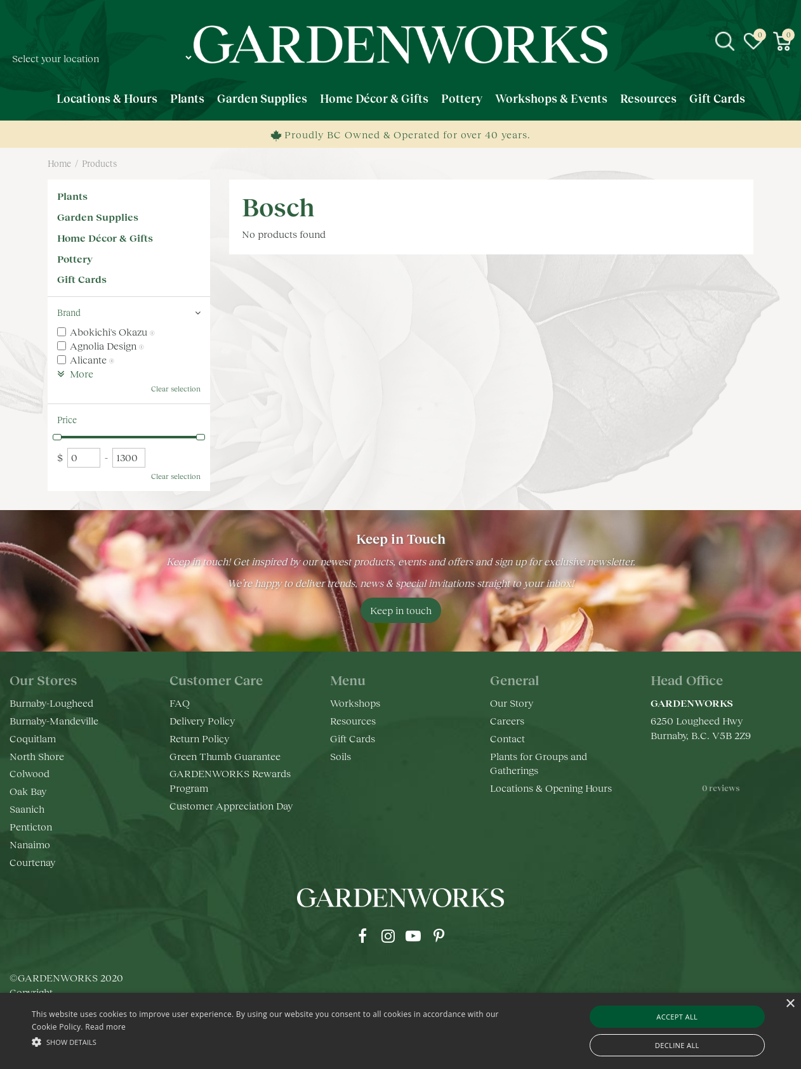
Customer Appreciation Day (231, 805)
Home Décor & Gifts (105, 238)
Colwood (30, 773)
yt (413, 935)
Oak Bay (28, 791)
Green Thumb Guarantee (225, 756)
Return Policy (199, 738)
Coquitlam (33, 738)
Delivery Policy (202, 720)
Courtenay (32, 862)
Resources (353, 720)
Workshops (355, 703)
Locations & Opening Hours (551, 788)
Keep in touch (401, 610)
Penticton (31, 826)
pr (438, 935)
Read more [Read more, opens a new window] (105, 1026)
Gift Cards (82, 279)
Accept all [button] (677, 1016)
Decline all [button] (677, 1045)
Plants (72, 196)
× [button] (790, 1004)
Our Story (511, 703)
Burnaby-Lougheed (51, 703)
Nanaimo (30, 844)
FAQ (179, 703)
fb (362, 935)
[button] (271, 1041)
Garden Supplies (97, 217)
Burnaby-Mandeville (54, 720)
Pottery (75, 258)
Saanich (27, 809)
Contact (507, 738)
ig (387, 935)
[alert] (400, 1031)
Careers (507, 720)
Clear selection (176, 388)
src (724, 41)
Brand (69, 312)
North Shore (37, 756)
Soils (340, 756)
